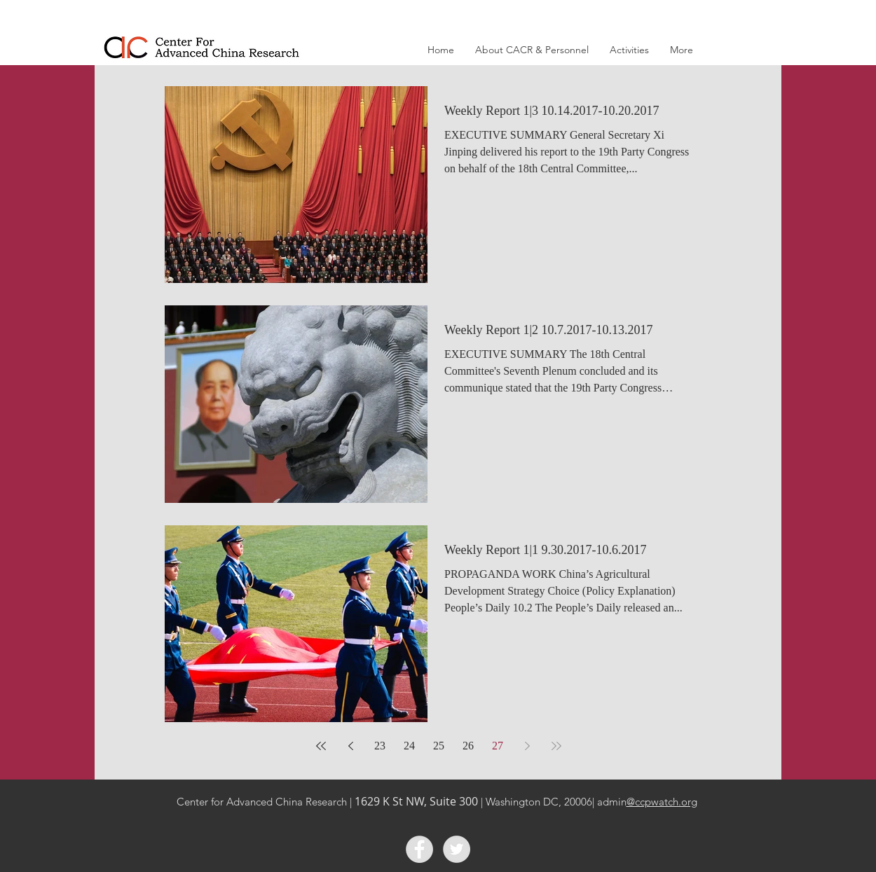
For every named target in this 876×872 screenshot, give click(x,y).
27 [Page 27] (497, 746)
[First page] (321, 746)
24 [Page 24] (409, 746)
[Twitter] (456, 849)
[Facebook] (419, 849)
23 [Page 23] (379, 746)
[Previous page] (350, 746)
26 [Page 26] (468, 746)
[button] (532, 50)
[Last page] (556, 746)
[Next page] (527, 746)
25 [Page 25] (438, 746)
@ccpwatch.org (662, 801)
